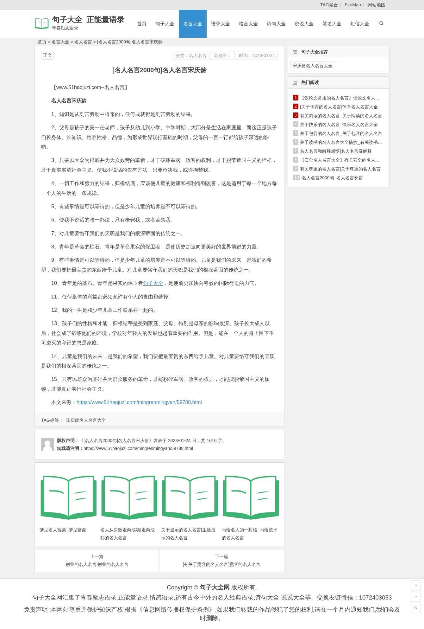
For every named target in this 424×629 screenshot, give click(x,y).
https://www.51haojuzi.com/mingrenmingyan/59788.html (139, 402)
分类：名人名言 (191, 55)
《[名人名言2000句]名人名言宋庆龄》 (116, 440)
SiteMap (353, 4)
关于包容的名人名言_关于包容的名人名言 (341, 133)
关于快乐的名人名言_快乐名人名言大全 (339, 124)
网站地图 (376, 4)
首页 (142, 23)
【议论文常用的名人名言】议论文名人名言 (342, 97)
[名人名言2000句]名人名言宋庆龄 (130, 41)
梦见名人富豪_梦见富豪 (63, 529)
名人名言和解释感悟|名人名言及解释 (336, 151)
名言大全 (192, 23)
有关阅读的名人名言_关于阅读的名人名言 (341, 115)
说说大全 (304, 23)
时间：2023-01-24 (257, 55)
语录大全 (220, 23)
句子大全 (164, 23)
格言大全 (248, 23)
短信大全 (359, 23)
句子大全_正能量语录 (88, 19)
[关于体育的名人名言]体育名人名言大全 (339, 106)
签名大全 (331, 23)
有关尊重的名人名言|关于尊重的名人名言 (340, 168)
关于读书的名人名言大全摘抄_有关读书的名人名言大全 (354, 142)
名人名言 (83, 41)
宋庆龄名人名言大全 (86, 420)
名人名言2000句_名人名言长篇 (332, 177)
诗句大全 (276, 23)
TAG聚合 (329, 4)
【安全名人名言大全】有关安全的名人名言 (342, 160)
